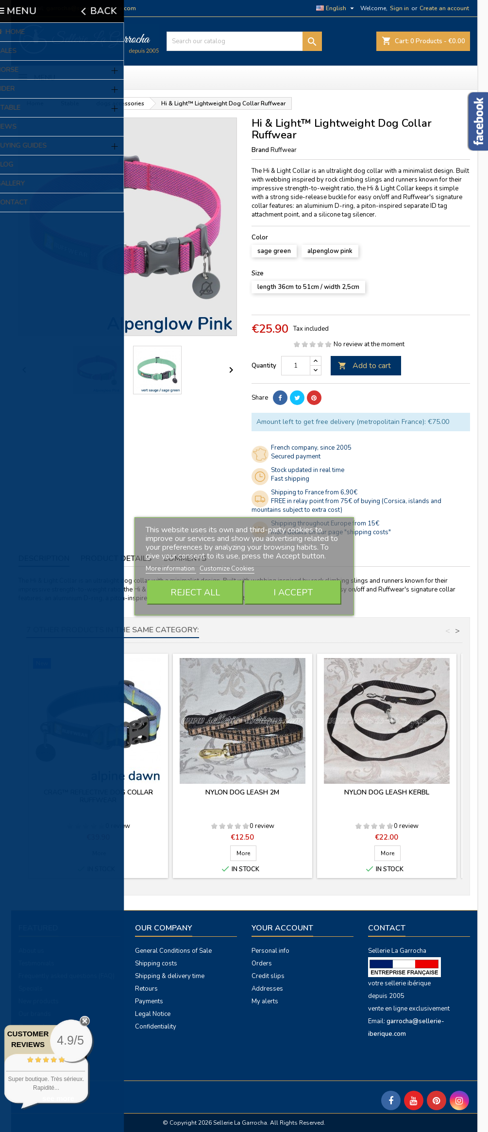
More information (171, 568)
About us (31, 950)
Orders (262, 963)
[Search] (244, 41)
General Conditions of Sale (173, 950)
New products (38, 1001)
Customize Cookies (227, 568)
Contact (386, 928)
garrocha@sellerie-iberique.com (91, 8)
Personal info (270, 950)
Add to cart (364, 365)
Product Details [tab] (116, 558)
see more (58, 1098)
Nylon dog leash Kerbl (386, 792)
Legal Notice (152, 1014)
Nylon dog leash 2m (242, 792)
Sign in (399, 8)
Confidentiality (155, 1026)
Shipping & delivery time (169, 976)
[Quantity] (295, 365)
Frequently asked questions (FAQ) (66, 976)
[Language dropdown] (336, 8)
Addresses (267, 988)
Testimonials (36, 963)
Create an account (444, 8)
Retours (146, 988)
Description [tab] (43, 558)
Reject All (195, 592)
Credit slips (268, 976)
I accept (293, 592)
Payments (149, 1001)
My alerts (265, 1001)
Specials (30, 988)
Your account (282, 928)
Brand (260, 150)
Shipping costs (156, 963)
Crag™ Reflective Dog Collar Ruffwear (98, 796)
